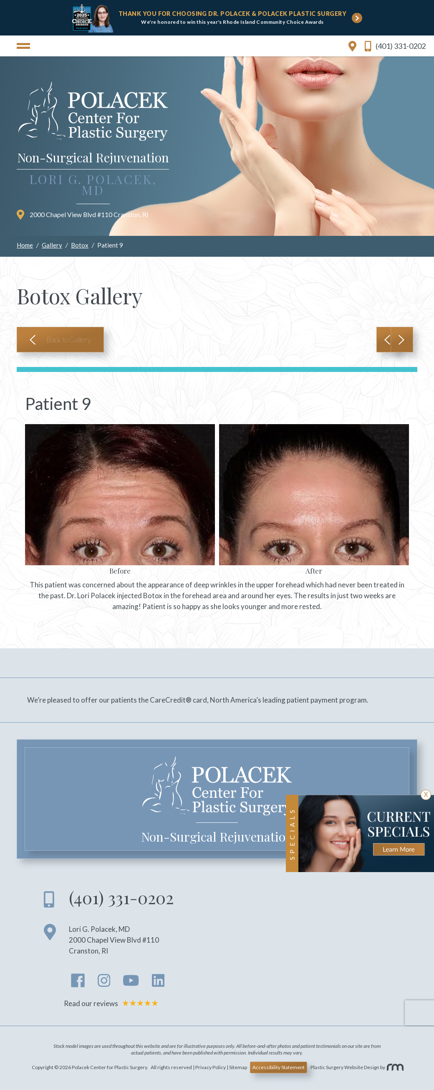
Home (25, 245)
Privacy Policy (210, 1067)
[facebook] (78, 983)
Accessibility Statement (278, 1067)
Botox (79, 245)
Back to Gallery (68, 339)
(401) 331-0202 (395, 46)
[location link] (352, 45)
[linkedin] (158, 983)
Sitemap (238, 1067)
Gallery (52, 245)
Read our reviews (112, 1003)
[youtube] (131, 983)
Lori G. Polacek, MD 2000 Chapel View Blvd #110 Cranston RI (114, 940)
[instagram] (104, 983)
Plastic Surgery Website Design (344, 1067)
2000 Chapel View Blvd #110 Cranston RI (83, 214)
